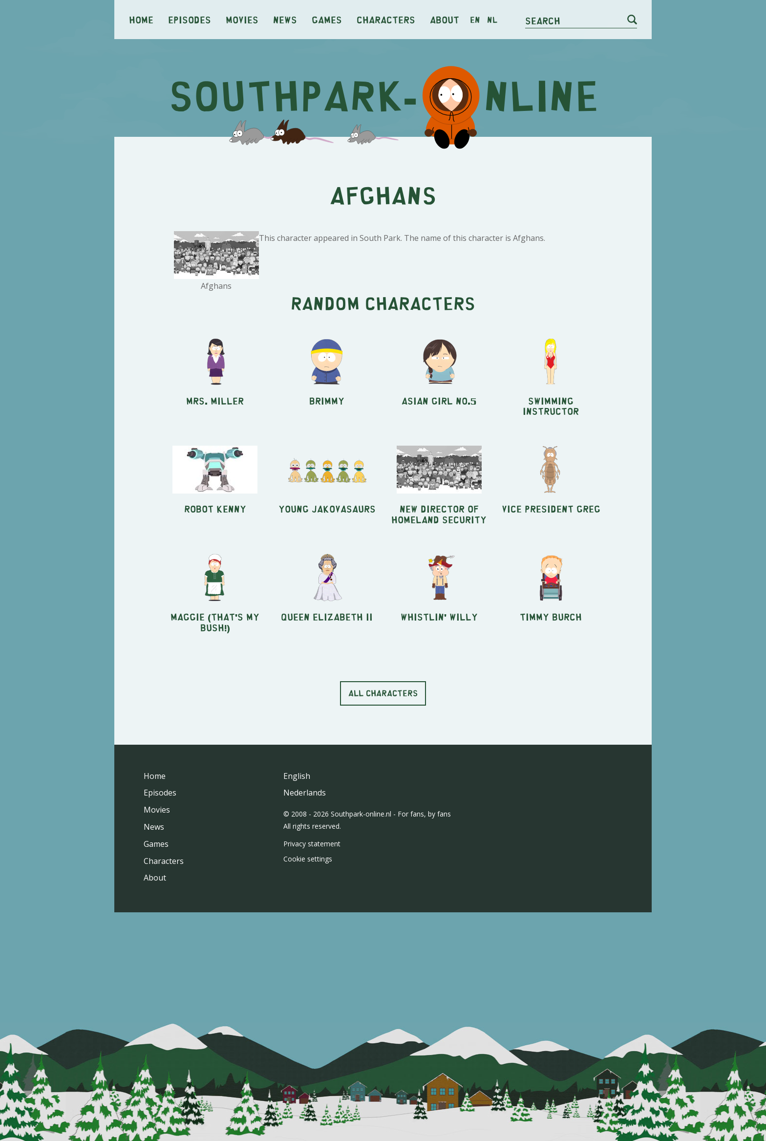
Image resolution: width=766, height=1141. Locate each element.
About (444, 19)
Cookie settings (307, 995)
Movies (242, 19)
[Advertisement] (383, 219)
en (475, 20)
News (285, 19)
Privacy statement (311, 980)
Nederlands (304, 929)
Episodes (189, 19)
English (296, 912)
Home (141, 19)
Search (542, 20)
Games (327, 19)
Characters (386, 19)
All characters (383, 830)
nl (492, 20)
